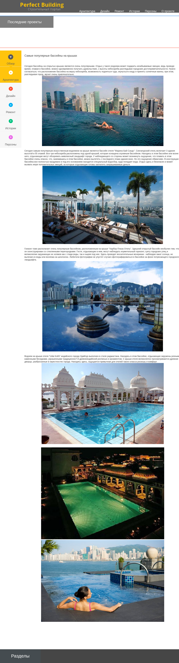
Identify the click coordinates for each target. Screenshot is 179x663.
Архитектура (11, 79)
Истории (10, 128)
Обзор (11, 63)
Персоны (10, 144)
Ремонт (10, 112)
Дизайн (10, 96)
